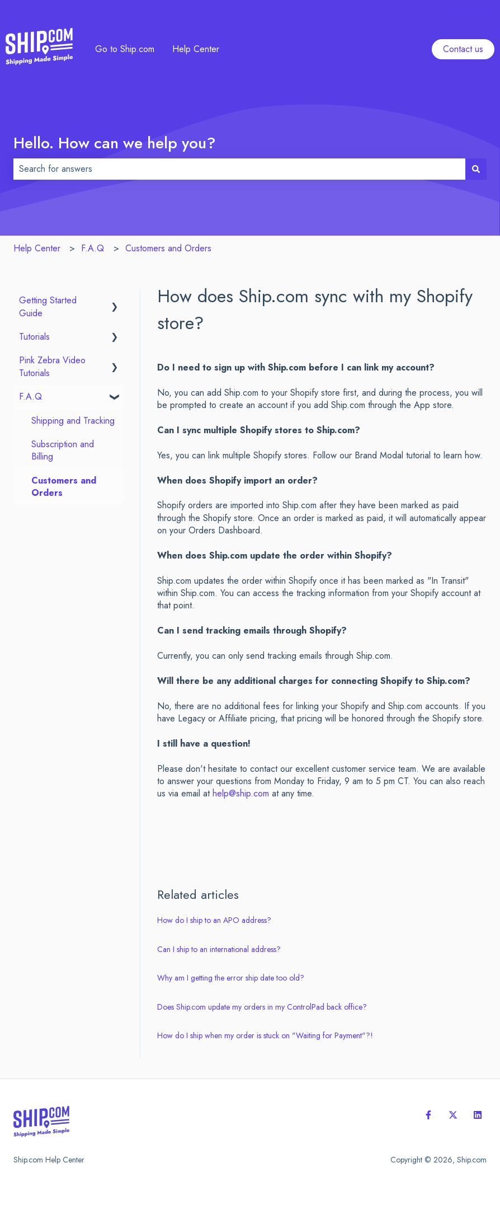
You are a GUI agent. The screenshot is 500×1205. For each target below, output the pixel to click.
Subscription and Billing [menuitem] (62, 450)
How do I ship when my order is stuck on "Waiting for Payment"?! (265, 1035)
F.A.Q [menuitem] (30, 396)
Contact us (466, 11)
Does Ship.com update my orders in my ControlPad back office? (262, 1006)
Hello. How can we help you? (114, 143)
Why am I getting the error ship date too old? (230, 977)
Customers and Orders (168, 248)
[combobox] (239, 169)
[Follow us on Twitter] (453, 1115)
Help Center (195, 49)
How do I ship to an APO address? (214, 920)
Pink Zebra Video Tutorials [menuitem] (52, 366)
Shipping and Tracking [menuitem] (73, 420)
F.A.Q (92, 248)
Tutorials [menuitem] (34, 336)
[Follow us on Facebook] (428, 1115)
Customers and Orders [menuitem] (63, 486)
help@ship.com (241, 793)
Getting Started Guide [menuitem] (48, 306)
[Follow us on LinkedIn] (478, 1115)
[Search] (476, 169)
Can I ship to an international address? (219, 949)
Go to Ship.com (124, 49)
